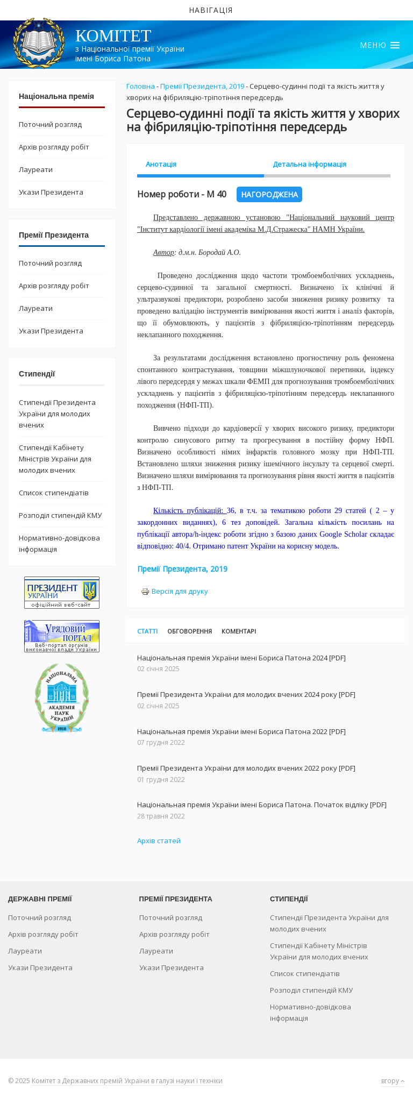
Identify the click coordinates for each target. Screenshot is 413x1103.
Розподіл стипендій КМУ (60, 515)
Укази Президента (51, 192)
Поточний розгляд (50, 124)
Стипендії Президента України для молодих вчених (57, 413)
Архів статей (159, 840)
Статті (147, 631)
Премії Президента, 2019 (202, 86)
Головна (140, 86)
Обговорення (189, 631)
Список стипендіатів (54, 492)
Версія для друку (174, 591)
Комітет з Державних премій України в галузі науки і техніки (127, 1080)
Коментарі (239, 631)
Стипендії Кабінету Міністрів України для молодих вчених (55, 459)
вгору (393, 1080)
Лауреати (36, 169)
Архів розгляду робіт (54, 147)
